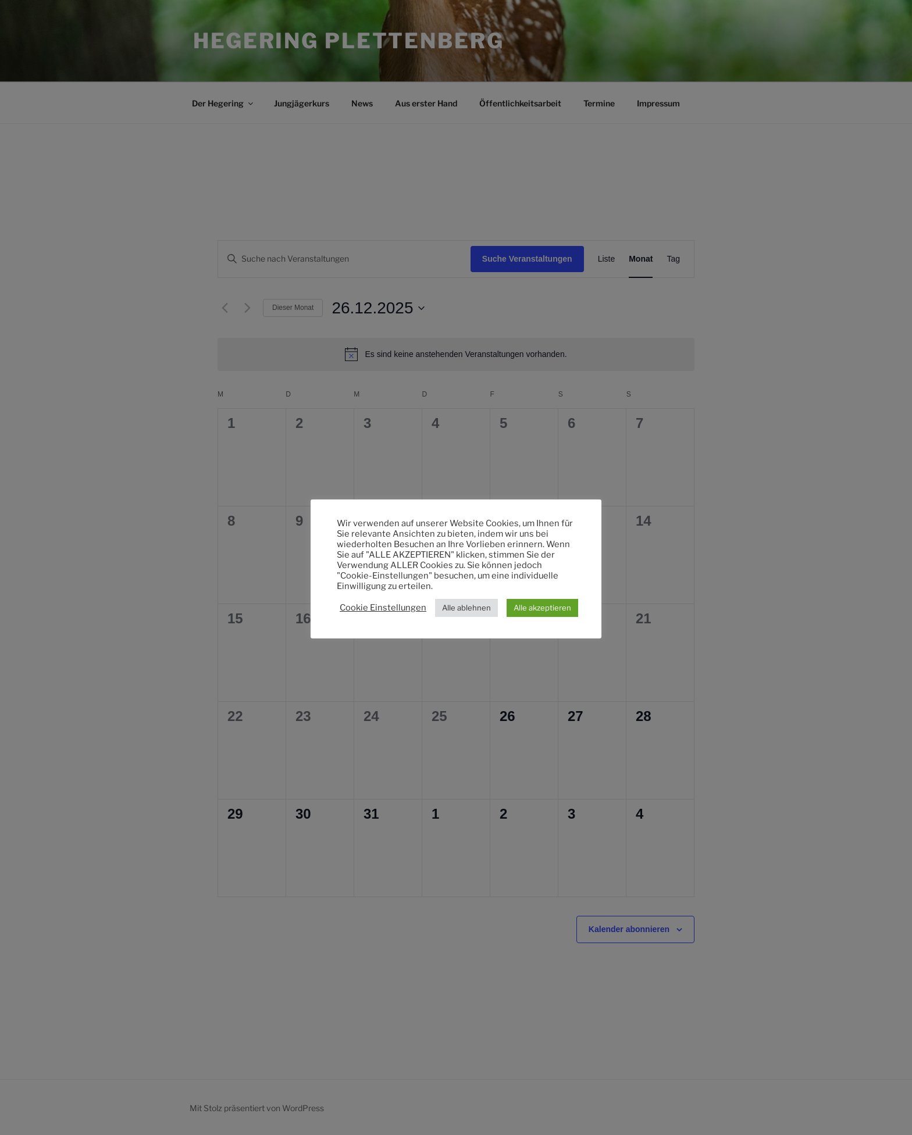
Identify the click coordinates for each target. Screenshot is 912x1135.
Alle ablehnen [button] (466, 607)
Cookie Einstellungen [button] (383, 607)
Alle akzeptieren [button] (542, 607)
